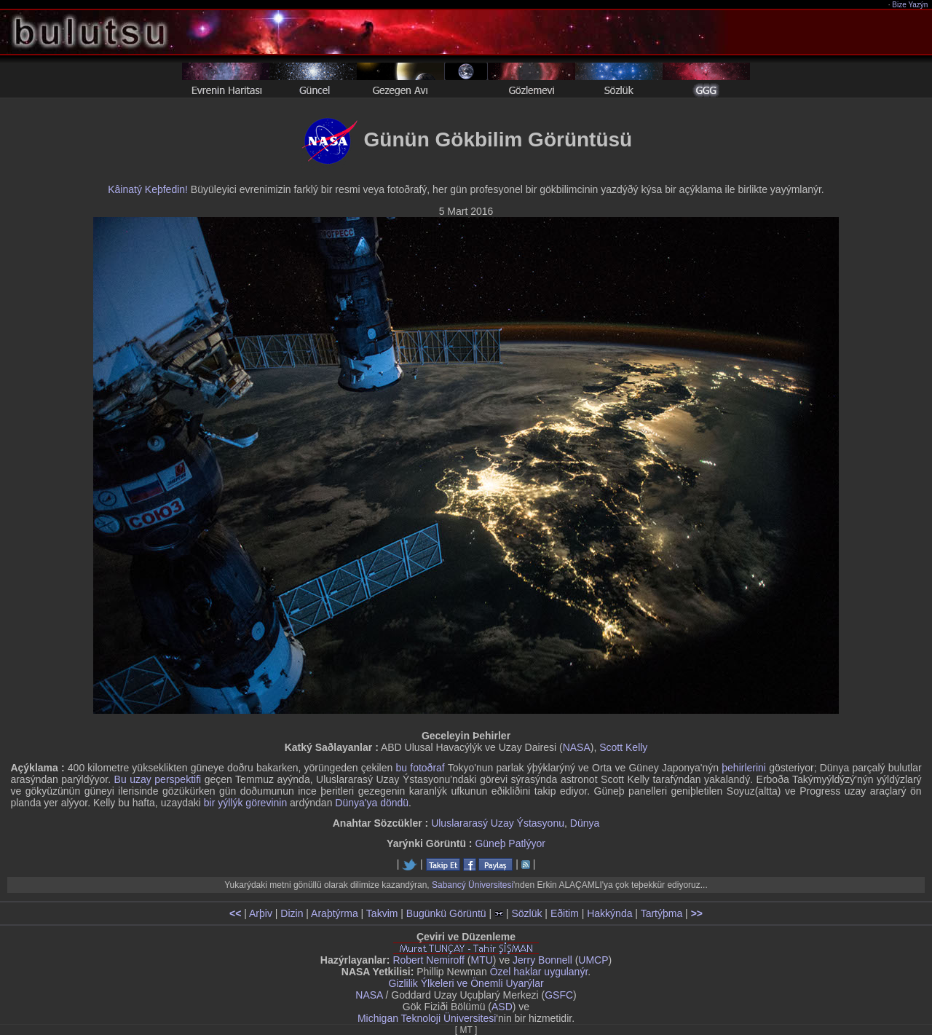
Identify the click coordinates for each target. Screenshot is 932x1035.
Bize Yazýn (910, 5)
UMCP (593, 960)
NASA (577, 747)
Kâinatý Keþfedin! (148, 189)
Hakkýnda (609, 913)
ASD (502, 1006)
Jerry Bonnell (542, 960)
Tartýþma (662, 913)
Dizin (291, 913)
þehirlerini (744, 768)
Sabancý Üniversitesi (472, 885)
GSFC (559, 995)
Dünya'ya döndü (371, 802)
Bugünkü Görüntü (446, 913)
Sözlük (526, 913)
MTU (482, 960)
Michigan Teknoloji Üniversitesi (427, 1018)
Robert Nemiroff (428, 960)
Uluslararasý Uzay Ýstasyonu (497, 823)
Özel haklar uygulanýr (539, 971)
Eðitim (564, 913)
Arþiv (260, 913)
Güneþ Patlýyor (510, 843)
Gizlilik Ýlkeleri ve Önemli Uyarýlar (465, 983)
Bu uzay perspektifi (158, 779)
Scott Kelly (623, 747)
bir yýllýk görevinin (245, 802)
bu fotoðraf (420, 768)
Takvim (382, 913)
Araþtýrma (334, 913)
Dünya (584, 823)
